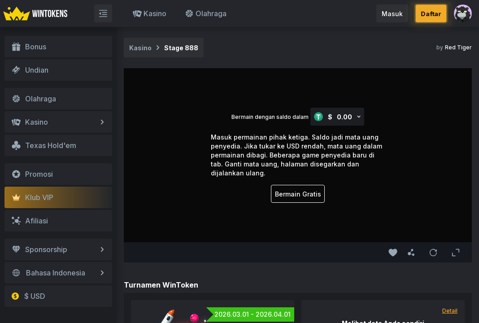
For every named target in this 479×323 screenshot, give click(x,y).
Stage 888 (181, 48)
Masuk (392, 13)
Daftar (431, 13)
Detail (449, 310)
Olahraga (205, 13)
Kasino (149, 13)
